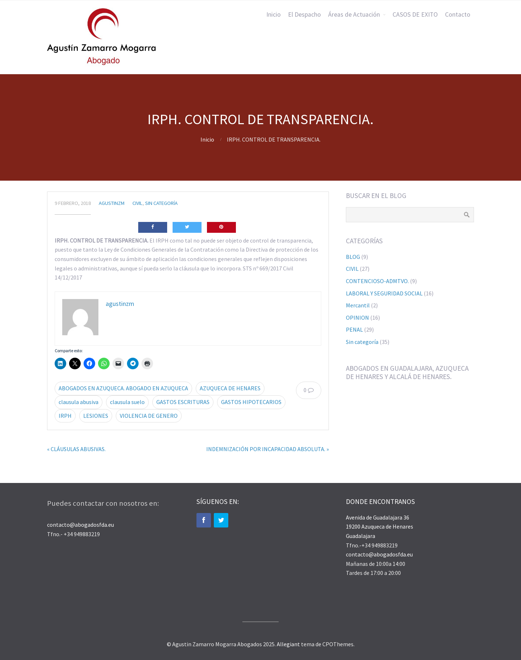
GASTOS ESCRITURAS (182, 401)
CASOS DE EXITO (415, 14)
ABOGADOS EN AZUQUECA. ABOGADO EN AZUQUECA (123, 388)
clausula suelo (127, 401)
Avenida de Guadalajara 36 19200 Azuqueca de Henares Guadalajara (379, 526)
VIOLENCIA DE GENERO (149, 415)
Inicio (273, 14)
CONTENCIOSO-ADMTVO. (377, 281)
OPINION (357, 317)
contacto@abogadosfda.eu (80, 524)
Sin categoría (161, 203)
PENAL (354, 329)
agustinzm (111, 203)
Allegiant (288, 644)
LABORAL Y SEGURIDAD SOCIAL (384, 293)
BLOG (353, 256)
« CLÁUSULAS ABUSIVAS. (76, 449)
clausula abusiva (78, 401)
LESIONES (95, 415)
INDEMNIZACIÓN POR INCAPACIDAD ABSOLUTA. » (267, 449)
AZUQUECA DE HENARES (230, 388)
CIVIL (137, 203)
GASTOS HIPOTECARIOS (251, 401)
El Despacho (304, 14)
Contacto (457, 14)
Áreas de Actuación (354, 14)
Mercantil (358, 305)
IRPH (65, 415)
